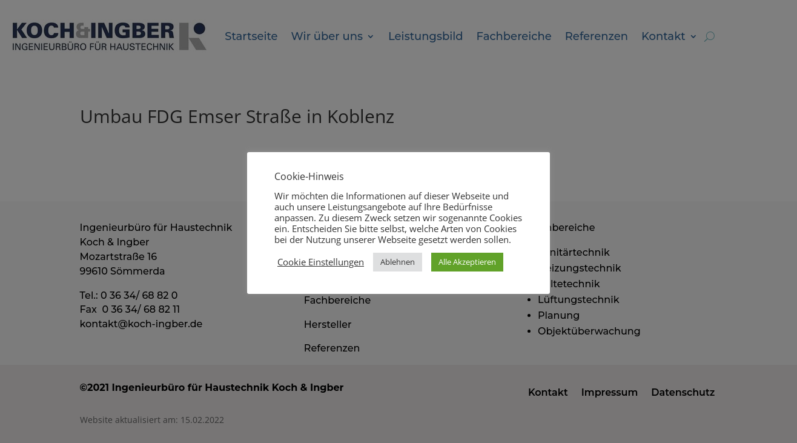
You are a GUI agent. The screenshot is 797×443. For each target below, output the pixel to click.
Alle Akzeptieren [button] (467, 261)
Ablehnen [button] (397, 261)
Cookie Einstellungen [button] (320, 261)
